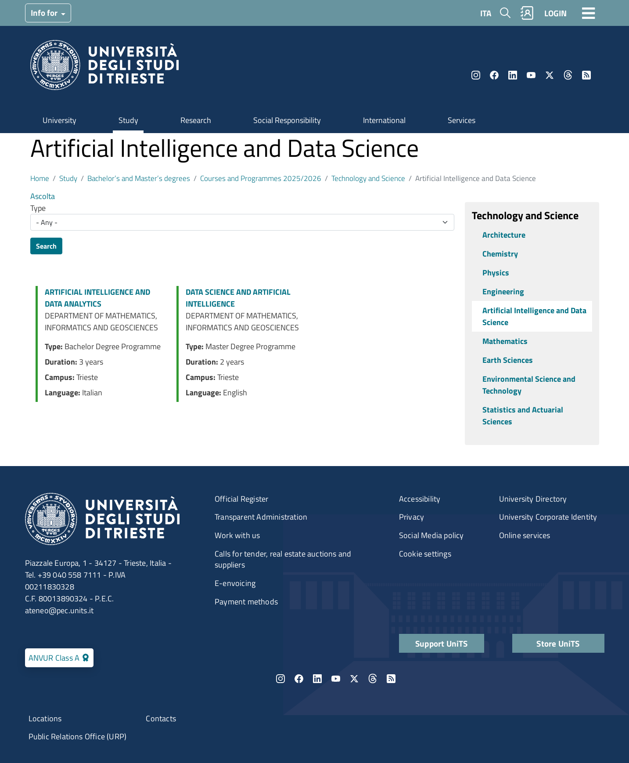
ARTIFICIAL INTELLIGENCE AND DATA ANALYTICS (97, 298)
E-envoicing (235, 583)
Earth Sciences (507, 360)
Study (128, 120)
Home (39, 178)
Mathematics (505, 341)
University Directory (533, 499)
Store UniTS (557, 643)
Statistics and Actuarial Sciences (522, 415)
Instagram (476, 75)
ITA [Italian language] (485, 13)
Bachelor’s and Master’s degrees (138, 178)
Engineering (503, 291)
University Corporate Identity (548, 517)
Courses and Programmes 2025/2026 (260, 178)
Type (38, 208)
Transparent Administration (261, 517)
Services (461, 120)
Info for (45, 12)
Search (46, 246)
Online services (524, 535)
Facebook (494, 75)
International (384, 120)
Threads (568, 75)
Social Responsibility (287, 120)
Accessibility (420, 499)
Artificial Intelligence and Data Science (534, 316)
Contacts (161, 718)
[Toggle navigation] (588, 12)
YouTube (531, 75)
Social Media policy (431, 535)
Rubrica (526, 13)
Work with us (237, 535)
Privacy (411, 517)
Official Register (241, 499)
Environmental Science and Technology (528, 385)
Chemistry (500, 254)
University (59, 120)
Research (195, 120)
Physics (495, 272)
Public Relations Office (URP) (78, 736)
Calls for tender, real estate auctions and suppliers (283, 559)
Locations (45, 718)
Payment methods (246, 602)
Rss (586, 75)
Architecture (503, 235)
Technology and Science (368, 178)
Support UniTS (441, 643)
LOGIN (555, 13)
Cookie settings (425, 554)
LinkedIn (512, 75)
